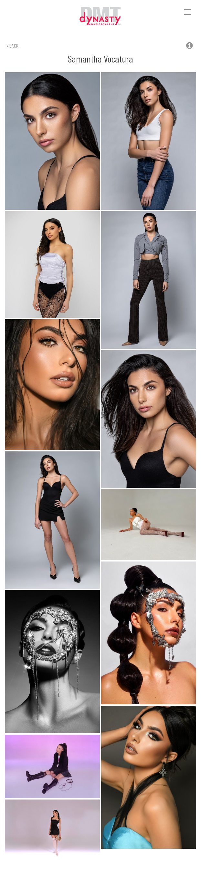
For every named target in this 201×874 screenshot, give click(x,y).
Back (12, 45)
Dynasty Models (100, 16)
